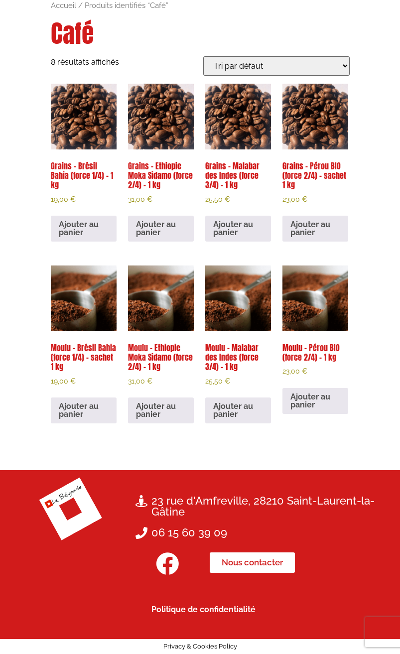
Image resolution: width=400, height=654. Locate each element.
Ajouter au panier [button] (79, 228)
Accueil (63, 5)
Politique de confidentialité (203, 609)
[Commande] (276, 66)
